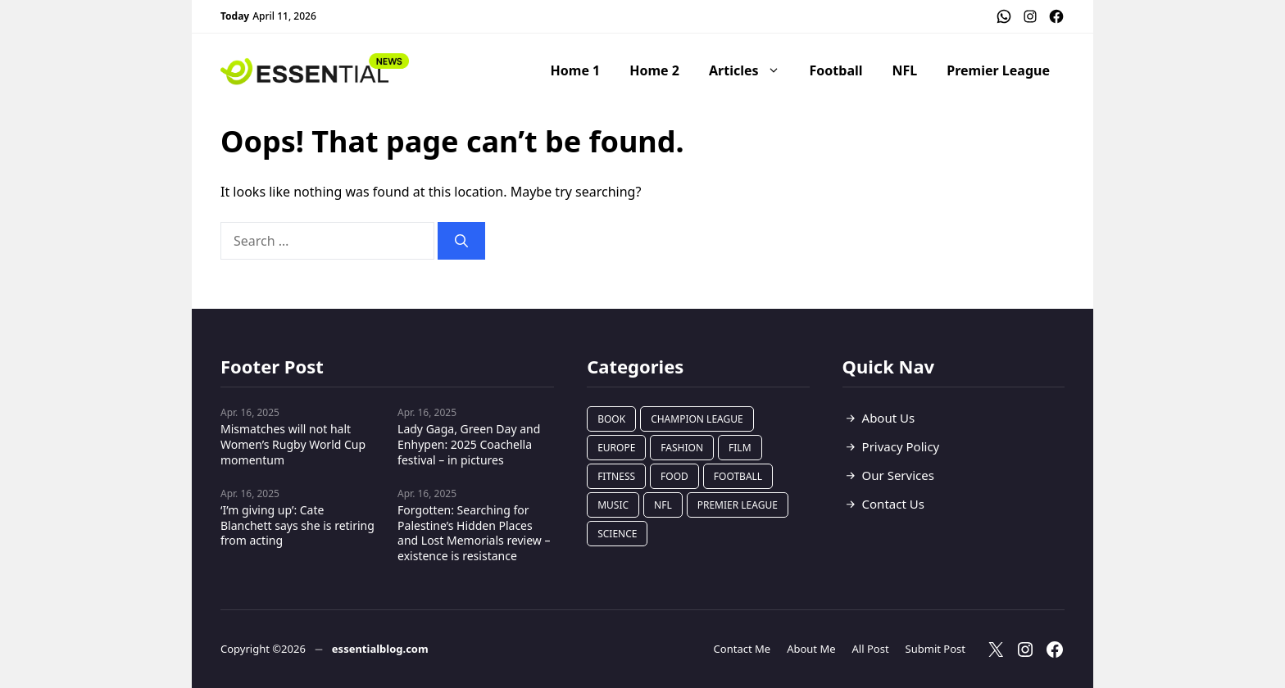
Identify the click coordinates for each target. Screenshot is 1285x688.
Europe (616, 448)
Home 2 (654, 70)
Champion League (697, 419)
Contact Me (742, 648)
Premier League (998, 70)
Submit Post (935, 648)
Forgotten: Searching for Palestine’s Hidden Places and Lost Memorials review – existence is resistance (473, 533)
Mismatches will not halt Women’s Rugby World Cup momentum (293, 444)
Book (611, 419)
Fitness (616, 476)
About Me (811, 648)
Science (617, 534)
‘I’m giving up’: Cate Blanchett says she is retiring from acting (297, 525)
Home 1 (576, 70)
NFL (905, 70)
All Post (870, 648)
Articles (752, 70)
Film (740, 448)
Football (836, 70)
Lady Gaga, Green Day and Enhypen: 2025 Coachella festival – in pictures (468, 444)
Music (613, 505)
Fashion (682, 448)
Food (674, 476)
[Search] (461, 241)
